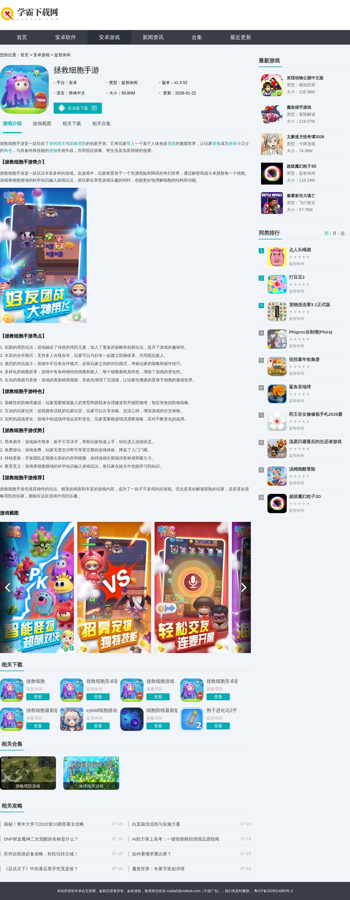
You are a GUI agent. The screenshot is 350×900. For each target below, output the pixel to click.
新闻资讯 (153, 37)
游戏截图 (42, 123)
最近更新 (240, 37)
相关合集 (101, 123)
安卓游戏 (109, 37)
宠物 (53, 150)
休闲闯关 (57, 143)
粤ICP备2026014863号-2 (273, 891)
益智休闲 (62, 54)
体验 (216, 143)
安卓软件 (65, 37)
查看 (38, 696)
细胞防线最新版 (161, 710)
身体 (233, 143)
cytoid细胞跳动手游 (101, 710)
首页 (22, 37)
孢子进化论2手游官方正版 (221, 710)
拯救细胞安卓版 (221, 681)
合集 (197, 37)
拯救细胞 (35, 681)
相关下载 (71, 123)
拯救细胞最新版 (41, 710)
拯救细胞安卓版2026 (101, 681)
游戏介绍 (12, 123)
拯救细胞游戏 (160, 681)
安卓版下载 (78, 107)
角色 (8, 150)
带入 (131, 143)
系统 (171, 143)
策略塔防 (77, 143)
